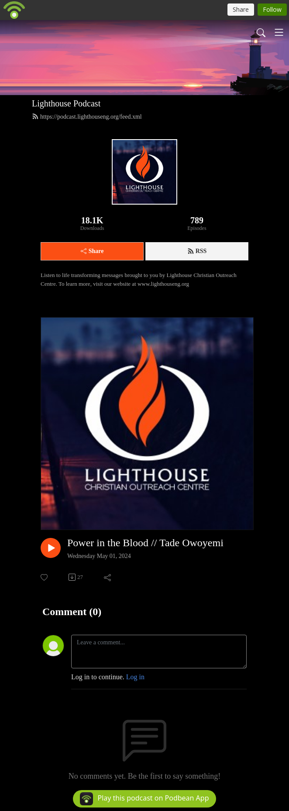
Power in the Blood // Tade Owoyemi (145, 542)
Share (92, 251)
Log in (135, 677)
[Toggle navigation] (279, 32)
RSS (197, 251)
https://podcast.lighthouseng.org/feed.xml (87, 116)
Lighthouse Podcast (66, 103)
